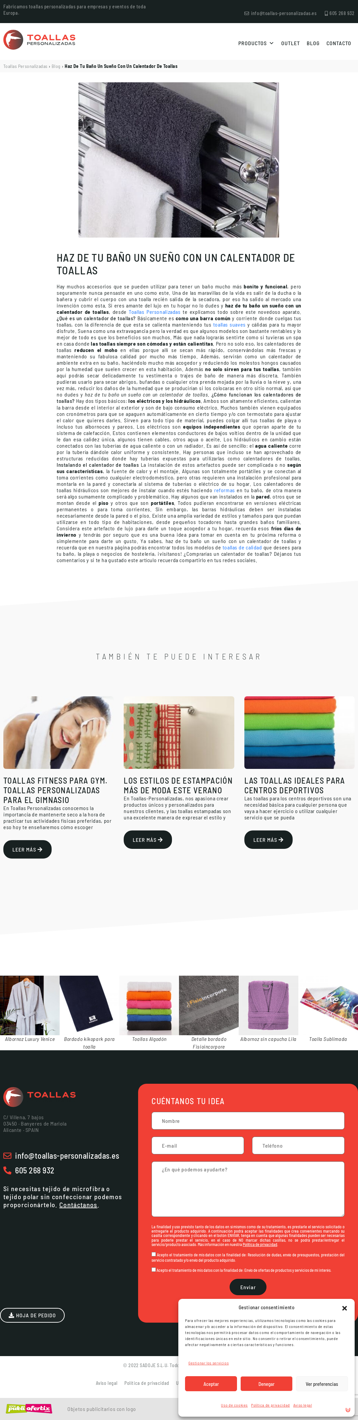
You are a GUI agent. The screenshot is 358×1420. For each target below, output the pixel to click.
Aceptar (211, 1384)
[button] (344, 1307)
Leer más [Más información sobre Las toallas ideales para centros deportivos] (268, 839)
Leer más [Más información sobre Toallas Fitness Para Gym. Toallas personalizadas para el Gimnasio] (27, 849)
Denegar (266, 1384)
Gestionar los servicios (208, 1362)
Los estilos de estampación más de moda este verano (178, 785)
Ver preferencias (322, 1384)
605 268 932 (35, 1170)
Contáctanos (78, 1205)
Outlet (290, 43)
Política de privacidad (270, 1405)
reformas (224, 490)
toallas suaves (229, 324)
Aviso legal (302, 1405)
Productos (256, 43)
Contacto (338, 43)
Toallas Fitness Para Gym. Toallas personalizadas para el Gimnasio (55, 790)
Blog (313, 43)
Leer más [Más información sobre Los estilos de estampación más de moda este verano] (148, 839)
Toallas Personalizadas (25, 66)
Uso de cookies (234, 1405)
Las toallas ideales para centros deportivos (294, 785)
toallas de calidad (242, 547)
